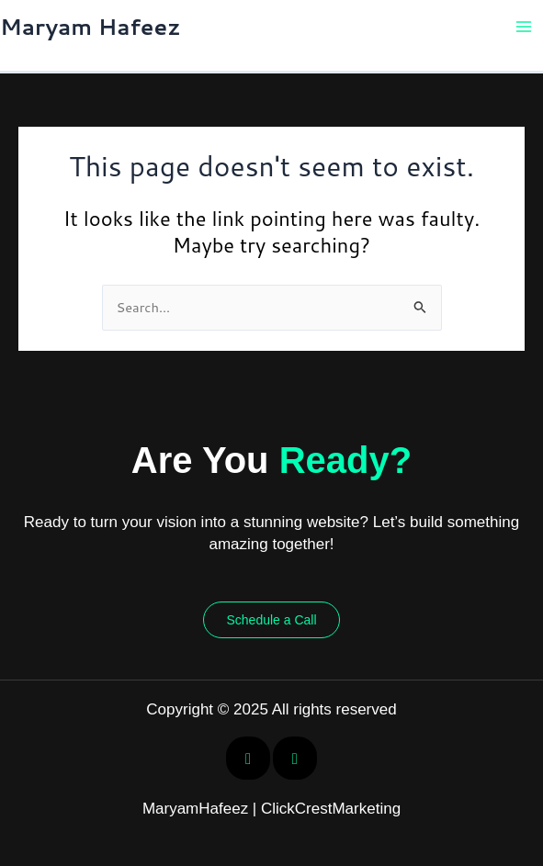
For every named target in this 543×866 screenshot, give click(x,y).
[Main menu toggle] (523, 26)
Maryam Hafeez (90, 26)
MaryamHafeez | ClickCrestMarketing (271, 808)
